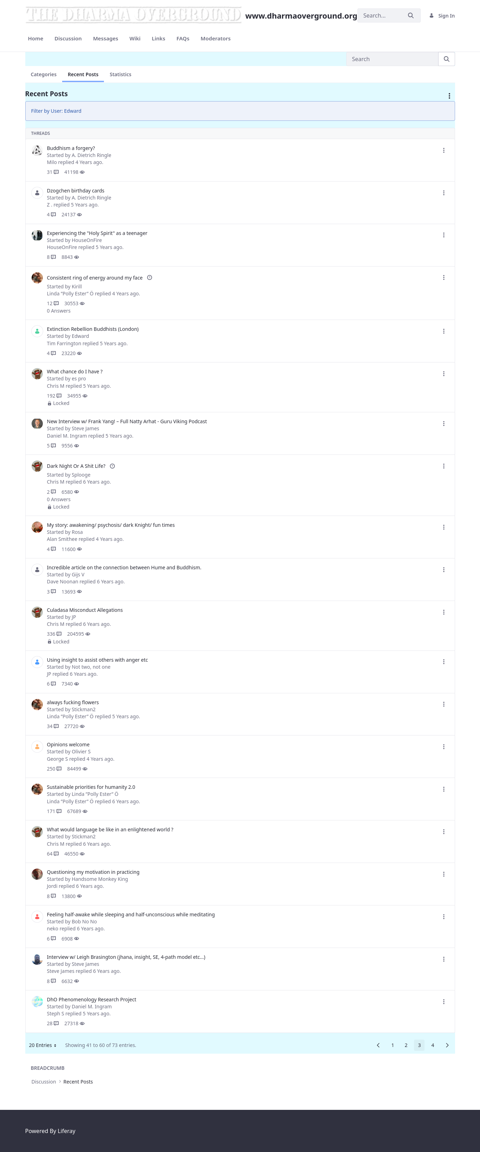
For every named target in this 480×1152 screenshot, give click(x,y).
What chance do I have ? (75, 371)
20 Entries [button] (45, 1046)
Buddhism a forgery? (71, 148)
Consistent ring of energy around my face (95, 277)
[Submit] (411, 16)
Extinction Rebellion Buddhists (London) (93, 329)
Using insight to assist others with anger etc (97, 659)
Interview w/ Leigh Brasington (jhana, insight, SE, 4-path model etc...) (126, 957)
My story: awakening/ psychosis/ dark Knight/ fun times (111, 525)
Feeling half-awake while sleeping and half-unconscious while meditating (131, 914)
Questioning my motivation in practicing (93, 872)
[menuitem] (35, 38)
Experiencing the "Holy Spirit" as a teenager (97, 233)
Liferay (66, 1131)
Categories (44, 74)
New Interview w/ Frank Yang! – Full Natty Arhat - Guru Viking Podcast (127, 421)
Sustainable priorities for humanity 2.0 (91, 787)
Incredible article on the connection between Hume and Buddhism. (124, 567)
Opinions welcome (68, 744)
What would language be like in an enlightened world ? (110, 829)
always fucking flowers (73, 702)
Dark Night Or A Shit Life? (77, 466)
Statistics (120, 74)
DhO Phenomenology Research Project (91, 999)
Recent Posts (83, 74)
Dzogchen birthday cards (76, 190)
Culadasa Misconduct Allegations (85, 610)
